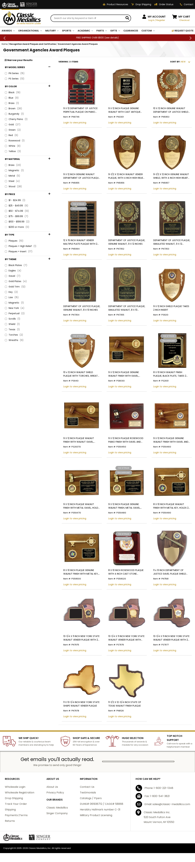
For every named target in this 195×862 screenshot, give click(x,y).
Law (12, 253)
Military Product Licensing (96, 815)
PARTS (101, 30)
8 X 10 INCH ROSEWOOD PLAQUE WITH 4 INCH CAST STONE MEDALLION (126, 572)
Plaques (14, 202)
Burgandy (14, 114)
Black (12, 92)
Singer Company (57, 813)
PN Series (15, 73)
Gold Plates (16, 237)
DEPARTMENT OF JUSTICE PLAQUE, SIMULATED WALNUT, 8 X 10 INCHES (126, 308)
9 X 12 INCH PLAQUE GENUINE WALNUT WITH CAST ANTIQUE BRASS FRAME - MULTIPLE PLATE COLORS (125, 110)
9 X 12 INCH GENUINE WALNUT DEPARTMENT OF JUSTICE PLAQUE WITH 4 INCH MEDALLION (81, 176)
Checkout (184, 20)
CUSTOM (148, 30)
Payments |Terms (16, 815)
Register (160, 20)
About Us (52, 787)
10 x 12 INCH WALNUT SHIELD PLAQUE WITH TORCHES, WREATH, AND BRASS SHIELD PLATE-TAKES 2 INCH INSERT (81, 374)
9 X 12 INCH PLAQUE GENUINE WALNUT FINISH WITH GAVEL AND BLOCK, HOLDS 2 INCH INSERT (170, 440)
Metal (12, 155)
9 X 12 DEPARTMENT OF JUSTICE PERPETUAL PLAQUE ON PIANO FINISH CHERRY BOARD (80, 110)
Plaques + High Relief (20, 207)
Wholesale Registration (19, 792)
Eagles (13, 226)
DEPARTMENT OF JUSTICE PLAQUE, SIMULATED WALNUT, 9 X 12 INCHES (171, 242)
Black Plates (16, 221)
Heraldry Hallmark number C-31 (100, 809)
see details (112, 37)
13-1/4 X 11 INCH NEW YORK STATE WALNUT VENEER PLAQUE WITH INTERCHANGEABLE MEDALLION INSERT (126, 638)
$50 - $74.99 (17, 182)
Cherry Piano (16, 119)
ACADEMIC (85, 30)
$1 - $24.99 (15, 171)
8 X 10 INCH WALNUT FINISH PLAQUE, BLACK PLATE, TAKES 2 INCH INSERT (169, 374)
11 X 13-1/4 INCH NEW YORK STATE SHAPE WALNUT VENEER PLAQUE (81, 704)
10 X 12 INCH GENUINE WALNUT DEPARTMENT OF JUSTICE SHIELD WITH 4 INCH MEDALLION (170, 110)
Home (4, 44)
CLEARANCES (130, 30)
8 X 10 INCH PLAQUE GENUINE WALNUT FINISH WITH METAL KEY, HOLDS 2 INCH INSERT (80, 572)
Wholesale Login (15, 787)
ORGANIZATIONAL (30, 30)
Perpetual (15, 269)
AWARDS (8, 30)
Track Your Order (16, 804)
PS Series (14, 78)
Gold (12, 124)
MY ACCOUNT (157, 16)
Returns (10, 821)
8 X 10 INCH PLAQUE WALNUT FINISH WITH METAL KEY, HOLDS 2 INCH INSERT (171, 506)
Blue (12, 98)
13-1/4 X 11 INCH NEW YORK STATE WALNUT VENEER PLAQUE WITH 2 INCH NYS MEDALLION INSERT (81, 638)
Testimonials (88, 792)
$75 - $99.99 (16, 187)
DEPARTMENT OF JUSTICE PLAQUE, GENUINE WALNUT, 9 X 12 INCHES (126, 242)
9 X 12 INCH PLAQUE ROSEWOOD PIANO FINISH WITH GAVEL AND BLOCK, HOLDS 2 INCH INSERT (125, 440)
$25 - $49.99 (16, 176)
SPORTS (68, 30)
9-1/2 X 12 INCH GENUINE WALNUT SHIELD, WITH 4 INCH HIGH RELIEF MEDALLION (171, 176)
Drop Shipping (14, 798)
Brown (13, 108)
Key (11, 248)
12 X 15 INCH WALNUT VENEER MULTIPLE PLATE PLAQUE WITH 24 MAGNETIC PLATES (81, 242)
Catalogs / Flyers (91, 798)
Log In (151, 20)
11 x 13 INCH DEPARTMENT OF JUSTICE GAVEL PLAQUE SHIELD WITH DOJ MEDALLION (169, 572)
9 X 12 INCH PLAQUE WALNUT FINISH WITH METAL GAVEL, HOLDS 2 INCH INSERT (81, 506)
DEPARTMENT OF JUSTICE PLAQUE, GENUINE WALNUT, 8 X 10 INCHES (81, 308)
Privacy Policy (55, 792)
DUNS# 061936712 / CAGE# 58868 (101, 804)
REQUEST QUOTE (182, 30)
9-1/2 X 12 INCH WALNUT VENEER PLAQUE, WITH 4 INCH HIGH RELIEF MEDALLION (126, 176)
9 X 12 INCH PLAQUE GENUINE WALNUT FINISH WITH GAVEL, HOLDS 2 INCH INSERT (123, 374)
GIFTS (115, 30)
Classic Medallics (57, 807)
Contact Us (87, 787)
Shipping (10, 809)
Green (13, 130)
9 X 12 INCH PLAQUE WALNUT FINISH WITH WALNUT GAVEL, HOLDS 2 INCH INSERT (78, 440)
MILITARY (52, 30)
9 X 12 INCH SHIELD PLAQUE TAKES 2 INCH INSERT (171, 308)
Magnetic (14, 149)
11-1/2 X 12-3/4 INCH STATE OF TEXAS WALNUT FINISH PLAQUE (124, 704)
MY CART (184, 16)
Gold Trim (15, 242)
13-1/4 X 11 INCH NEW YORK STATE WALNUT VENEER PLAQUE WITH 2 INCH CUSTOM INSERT (171, 638)
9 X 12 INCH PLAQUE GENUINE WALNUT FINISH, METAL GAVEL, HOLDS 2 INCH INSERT (124, 506)
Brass (12, 103)
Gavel (12, 232)
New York (14, 264)
